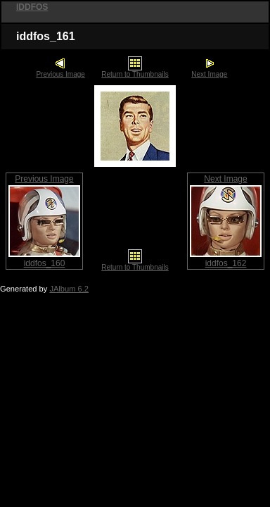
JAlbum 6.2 (69, 288)
